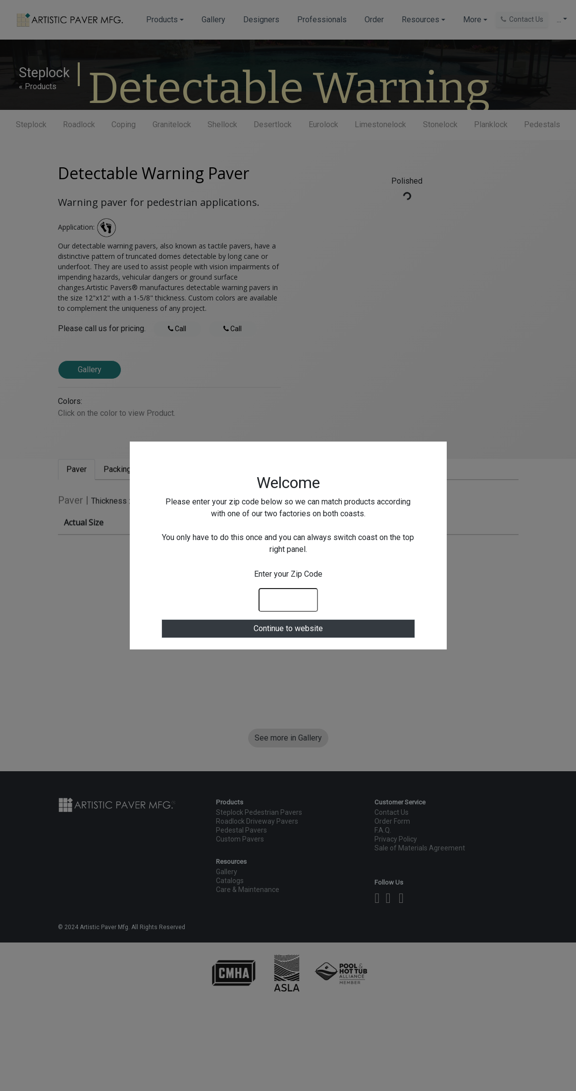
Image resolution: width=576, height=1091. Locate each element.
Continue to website (288, 628)
